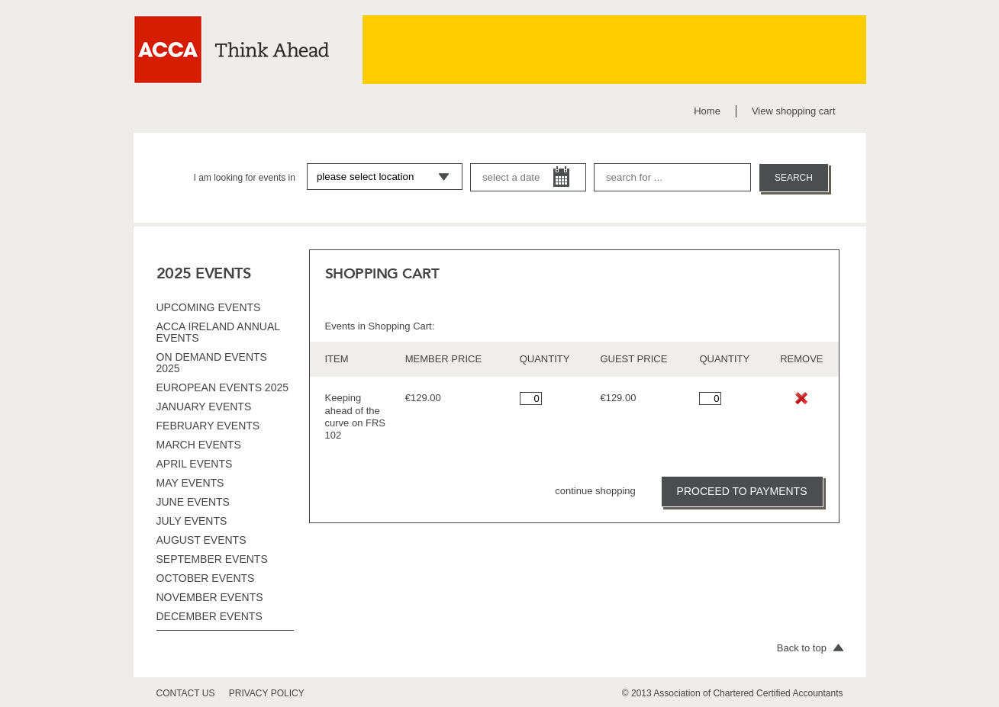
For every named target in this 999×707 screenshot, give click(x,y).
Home (707, 111)
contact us (185, 693)
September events (212, 559)
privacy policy (267, 693)
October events (205, 578)
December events (209, 616)
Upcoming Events (208, 307)
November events (209, 597)
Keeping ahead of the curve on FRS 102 (355, 416)
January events (204, 406)
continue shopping (595, 491)
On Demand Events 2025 (211, 362)
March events (198, 445)
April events (194, 464)
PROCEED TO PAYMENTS (742, 491)
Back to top (810, 648)
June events (193, 502)
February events (208, 425)
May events (190, 483)
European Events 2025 (222, 387)
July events (191, 521)
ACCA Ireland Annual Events (218, 332)
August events (201, 540)
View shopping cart (794, 111)
